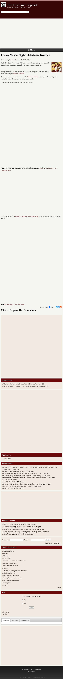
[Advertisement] (31, 33)
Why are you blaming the (11, 580)
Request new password (52, 543)
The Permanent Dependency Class (13, 471)
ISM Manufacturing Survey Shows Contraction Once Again (22, 527)
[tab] (6, 620)
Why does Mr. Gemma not (11, 575)
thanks (5, 553)
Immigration (7, 583)
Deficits (5, 585)
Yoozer (5, 568)
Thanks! (5, 556)
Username (5, 540)
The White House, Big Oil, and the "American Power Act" (20, 473)
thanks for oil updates (10, 563)
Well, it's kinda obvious (10, 566)
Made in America (18, 74)
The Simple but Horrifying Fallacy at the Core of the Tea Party (22, 484)
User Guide (7, 458)
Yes (25, 600)
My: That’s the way (9, 573)
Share (51, 307)
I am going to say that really (12, 578)
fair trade (21, 304)
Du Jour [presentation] (15, 620)
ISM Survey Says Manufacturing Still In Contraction (19, 524)
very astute (7, 558)
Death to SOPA (7, 480)
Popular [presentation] (6, 620)
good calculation (8, 551)
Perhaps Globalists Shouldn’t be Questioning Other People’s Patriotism (26, 386)
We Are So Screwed (8, 488)
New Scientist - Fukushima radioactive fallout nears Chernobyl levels (24, 478)
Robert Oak (12, 60)
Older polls (5, 612)
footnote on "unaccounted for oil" (14, 561)
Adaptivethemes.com (39, 677)
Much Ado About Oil (8, 482)
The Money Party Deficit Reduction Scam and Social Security (21, 476)
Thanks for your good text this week (15, 571)
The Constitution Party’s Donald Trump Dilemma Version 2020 (23, 384)
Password (27, 540)
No (25, 603)
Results (4, 614)
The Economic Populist (22, 5)
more (59, 588)
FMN (15, 304)
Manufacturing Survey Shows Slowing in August (18, 534)
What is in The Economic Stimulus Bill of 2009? (17, 486)
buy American (8, 304)
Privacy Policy (31, 671)
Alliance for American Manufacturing (26, 216)
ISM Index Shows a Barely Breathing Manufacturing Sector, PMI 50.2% (26, 532)
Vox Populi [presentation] (25, 620)
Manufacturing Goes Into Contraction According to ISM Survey (23, 529)
